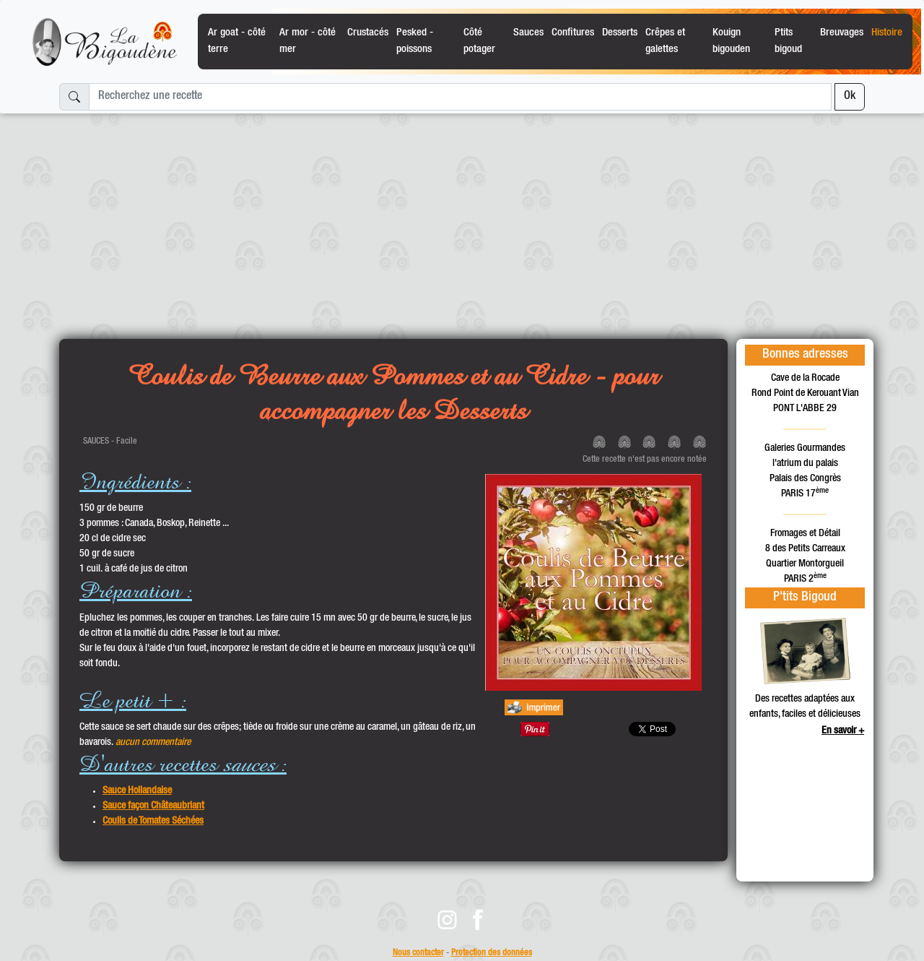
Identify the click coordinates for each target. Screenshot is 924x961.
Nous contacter (418, 953)
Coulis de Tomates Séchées (153, 821)
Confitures (573, 32)
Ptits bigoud (788, 40)
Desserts (619, 32)
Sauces (528, 32)
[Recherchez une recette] (460, 97)
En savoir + (842, 731)
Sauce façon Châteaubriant (153, 806)
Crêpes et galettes (665, 40)
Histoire (886, 32)
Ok (849, 97)
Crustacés (367, 32)
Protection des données (491, 953)
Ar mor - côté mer (307, 40)
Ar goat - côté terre (237, 40)
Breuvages (841, 32)
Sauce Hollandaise (137, 791)
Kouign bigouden (731, 40)
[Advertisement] (462, 220)
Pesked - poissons (414, 40)
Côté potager (479, 40)
